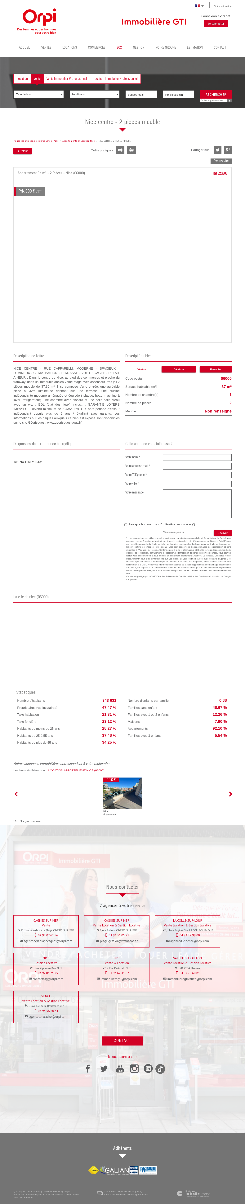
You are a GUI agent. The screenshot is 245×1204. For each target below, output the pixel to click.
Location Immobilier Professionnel (115, 79)
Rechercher (216, 94)
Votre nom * (132, 457)
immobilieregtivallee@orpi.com (189, 979)
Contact (220, 47)
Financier (215, 369)
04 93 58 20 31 (48, 1011)
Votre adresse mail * (137, 466)
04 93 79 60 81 (190, 973)
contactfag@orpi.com (48, 979)
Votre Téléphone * (136, 475)
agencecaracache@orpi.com (48, 1016)
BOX (119, 47)
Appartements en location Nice (78, 140)
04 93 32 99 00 (190, 935)
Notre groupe (165, 47)
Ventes (46, 47)
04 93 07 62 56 (48, 935)
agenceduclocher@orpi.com (189, 941)
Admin (76, 1194)
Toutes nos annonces (23, 1197)
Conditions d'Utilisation (209, 576)
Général (141, 369)
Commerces (96, 47)
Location (22, 79)
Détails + (178, 369)
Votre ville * (132, 483)
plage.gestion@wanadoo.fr (119, 941)
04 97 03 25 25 (48, 973)
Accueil (24, 47)
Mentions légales (34, 1194)
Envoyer (223, 532)
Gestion (138, 47)
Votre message (134, 492)
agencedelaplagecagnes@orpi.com (48, 941)
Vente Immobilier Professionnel (67, 79)
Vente (37, 79)
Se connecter (216, 23)
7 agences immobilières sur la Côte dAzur (35, 140)
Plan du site (18, 1194)
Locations (69, 47)
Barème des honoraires (54, 1194)
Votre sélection (223, 6)
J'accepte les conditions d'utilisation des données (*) (162, 524)
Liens (68, 1194)
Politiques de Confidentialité (179, 576)
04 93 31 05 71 (119, 935)
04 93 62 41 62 (119, 973)
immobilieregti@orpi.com (119, 979)
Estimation (195, 47)
